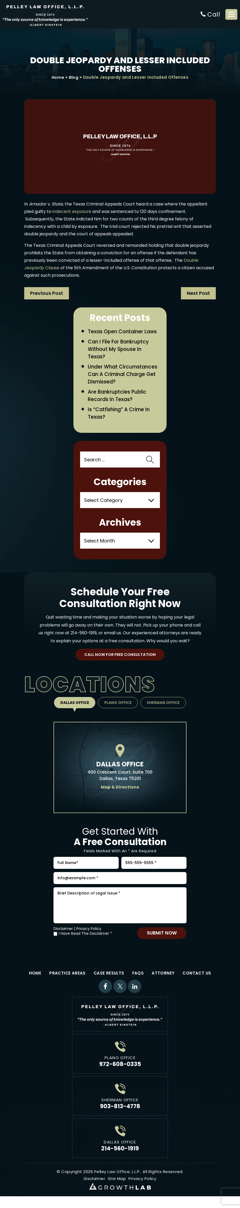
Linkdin (134, 991)
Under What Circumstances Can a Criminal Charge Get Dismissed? (123, 375)
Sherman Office (164, 704)
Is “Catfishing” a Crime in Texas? (119, 414)
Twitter (120, 991)
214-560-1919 (83, 634)
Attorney (163, 978)
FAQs (138, 978)
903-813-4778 (120, 1111)
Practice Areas (67, 978)
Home (57, 77)
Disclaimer (63, 933)
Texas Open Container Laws (123, 331)
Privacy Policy (88, 933)
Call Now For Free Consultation (120, 656)
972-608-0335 (120, 1069)
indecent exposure (72, 212)
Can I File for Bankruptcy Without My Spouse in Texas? (119, 350)
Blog (74, 77)
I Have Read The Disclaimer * (85, 939)
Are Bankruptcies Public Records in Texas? (117, 397)
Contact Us (197, 978)
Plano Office (118, 704)
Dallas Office (74, 704)
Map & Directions (120, 789)
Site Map (117, 1183)
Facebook (105, 991)
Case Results (109, 978)
